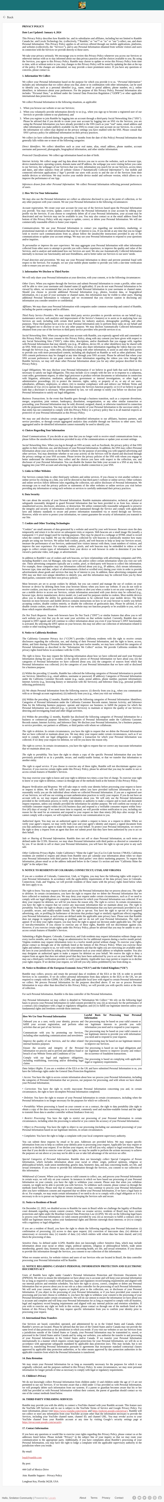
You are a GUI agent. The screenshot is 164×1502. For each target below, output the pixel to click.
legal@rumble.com (32, 1457)
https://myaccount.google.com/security (41, 1422)
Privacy (106, 1497)
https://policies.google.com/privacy (110, 1411)
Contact (119, 1497)
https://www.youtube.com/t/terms (70, 1411)
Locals (52, 1498)
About (82, 1497)
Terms (94, 1497)
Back (10, 17)
